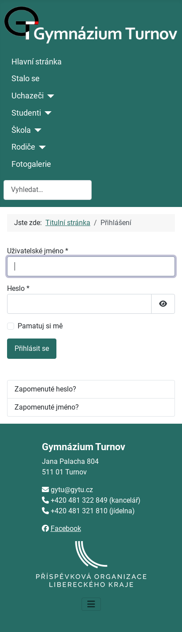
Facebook (66, 528)
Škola (21, 130)
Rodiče (23, 147)
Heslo (18, 288)
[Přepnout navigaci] (91, 604)
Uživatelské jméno (37, 251)
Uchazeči (27, 95)
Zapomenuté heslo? (45, 389)
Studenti (26, 113)
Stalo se (25, 78)
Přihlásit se (32, 348)
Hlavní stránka (36, 61)
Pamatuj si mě (40, 326)
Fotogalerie (31, 164)
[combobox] (48, 190)
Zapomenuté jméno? (47, 407)
